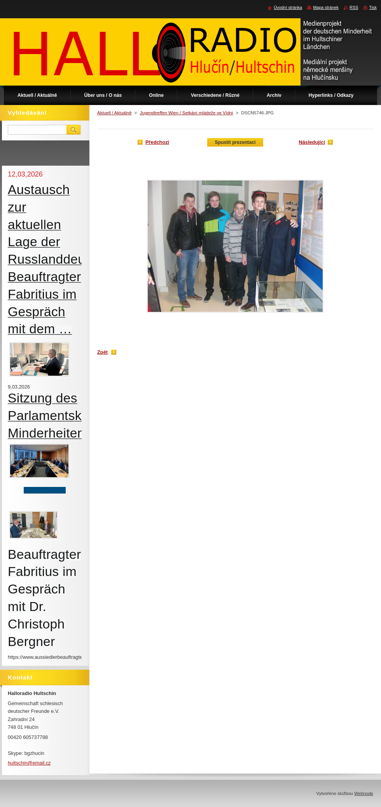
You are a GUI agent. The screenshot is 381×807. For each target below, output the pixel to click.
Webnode (363, 793)
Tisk (373, 7)
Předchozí (157, 142)
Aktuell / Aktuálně (114, 112)
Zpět (102, 352)
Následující (312, 142)
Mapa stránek (326, 7)
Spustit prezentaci (235, 142)
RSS (354, 7)
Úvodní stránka (288, 7)
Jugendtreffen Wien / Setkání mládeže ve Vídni (186, 112)
